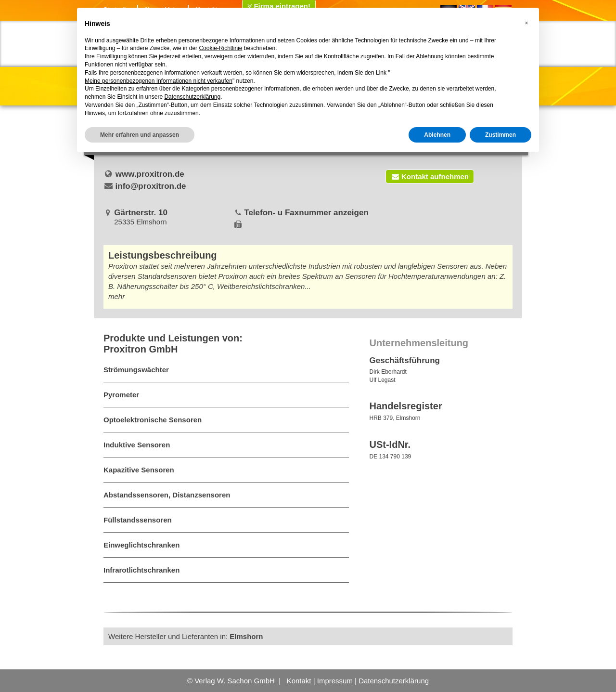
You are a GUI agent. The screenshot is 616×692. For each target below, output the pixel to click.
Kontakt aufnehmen (430, 176)
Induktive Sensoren (136, 445)
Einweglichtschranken (141, 545)
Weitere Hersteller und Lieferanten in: (185, 636)
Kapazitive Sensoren (138, 470)
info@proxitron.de (151, 186)
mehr (116, 296)
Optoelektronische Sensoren (152, 420)
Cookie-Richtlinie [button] (220, 48)
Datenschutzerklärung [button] (192, 96)
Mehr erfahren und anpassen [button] (139, 134)
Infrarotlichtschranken (141, 570)
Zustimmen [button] (500, 134)
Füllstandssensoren (137, 520)
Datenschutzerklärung (394, 681)
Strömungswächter (136, 370)
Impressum (335, 681)
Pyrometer (121, 395)
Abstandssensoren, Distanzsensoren (166, 495)
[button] (526, 23)
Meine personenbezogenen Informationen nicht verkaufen (158, 81)
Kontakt (299, 681)
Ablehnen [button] (437, 134)
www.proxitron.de (150, 174)
